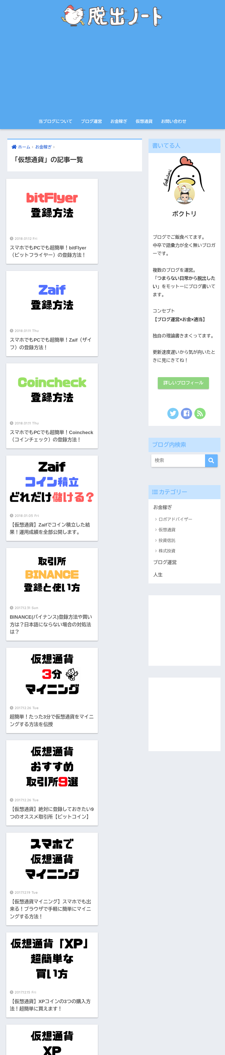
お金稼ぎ (119, 121)
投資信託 (167, 540)
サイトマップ (139, 1038)
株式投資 (167, 551)
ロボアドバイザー (175, 519)
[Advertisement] (112, 73)
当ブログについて (56, 121)
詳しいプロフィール (183, 383)
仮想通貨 (144, 121)
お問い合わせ (173, 121)
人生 (158, 575)
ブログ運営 (91, 121)
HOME (112, 1026)
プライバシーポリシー (102, 1038)
